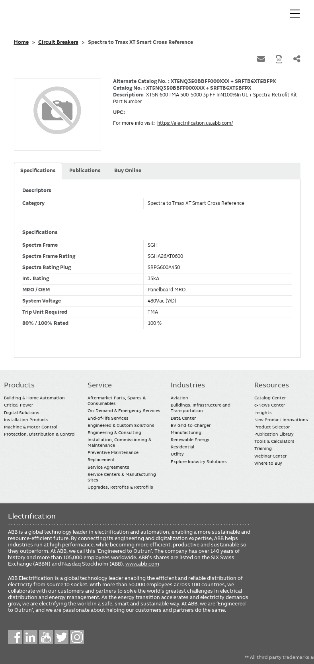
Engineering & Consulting (114, 432)
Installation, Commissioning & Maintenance (119, 442)
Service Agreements (108, 467)
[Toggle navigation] (295, 14)
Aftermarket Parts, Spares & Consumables (117, 400)
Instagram (77, 637)
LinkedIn (30, 637)
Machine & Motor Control (30, 427)
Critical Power (18, 405)
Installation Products (26, 419)
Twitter (61, 637)
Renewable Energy (190, 439)
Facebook (15, 637)
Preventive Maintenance (113, 452)
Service (100, 385)
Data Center (183, 418)
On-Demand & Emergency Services (124, 410)
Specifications (38, 170)
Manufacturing (186, 432)
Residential (182, 447)
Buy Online (127, 170)
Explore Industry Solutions (199, 461)
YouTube (46, 637)
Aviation (179, 398)
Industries (188, 385)
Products (19, 385)
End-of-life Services (108, 418)
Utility (177, 454)
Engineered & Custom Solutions (121, 425)
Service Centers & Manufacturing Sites (122, 477)
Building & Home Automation (34, 398)
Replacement (101, 459)
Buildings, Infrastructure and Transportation (200, 407)
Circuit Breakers (58, 42)
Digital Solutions (21, 412)
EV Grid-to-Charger (191, 425)
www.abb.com (142, 563)
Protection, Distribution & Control (40, 434)
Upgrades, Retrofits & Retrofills (120, 487)
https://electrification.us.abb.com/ (195, 123)
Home (21, 42)
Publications (85, 170)
